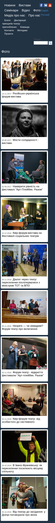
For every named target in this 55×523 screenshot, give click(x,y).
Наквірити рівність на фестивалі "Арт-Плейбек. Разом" (22, 188)
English (44, 10)
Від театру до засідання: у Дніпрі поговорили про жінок (23, 513)
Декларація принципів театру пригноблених (14, 23)
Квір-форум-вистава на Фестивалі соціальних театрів (22, 234)
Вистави (25, 5)
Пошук (37, 39)
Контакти (9, 30)
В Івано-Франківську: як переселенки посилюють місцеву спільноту (22, 468)
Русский (45, 15)
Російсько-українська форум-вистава (20, 95)
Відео (26, 10)
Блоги (7, 20)
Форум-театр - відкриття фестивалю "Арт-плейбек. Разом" (23, 374)
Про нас (34, 15)
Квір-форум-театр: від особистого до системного (21, 420)
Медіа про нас (14, 15)
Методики (22, 30)
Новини (9, 5)
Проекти (8, 34)
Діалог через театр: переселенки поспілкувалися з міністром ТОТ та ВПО (21, 282)
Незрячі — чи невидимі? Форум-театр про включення (22, 327)
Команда (24, 27)
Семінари (11, 10)
